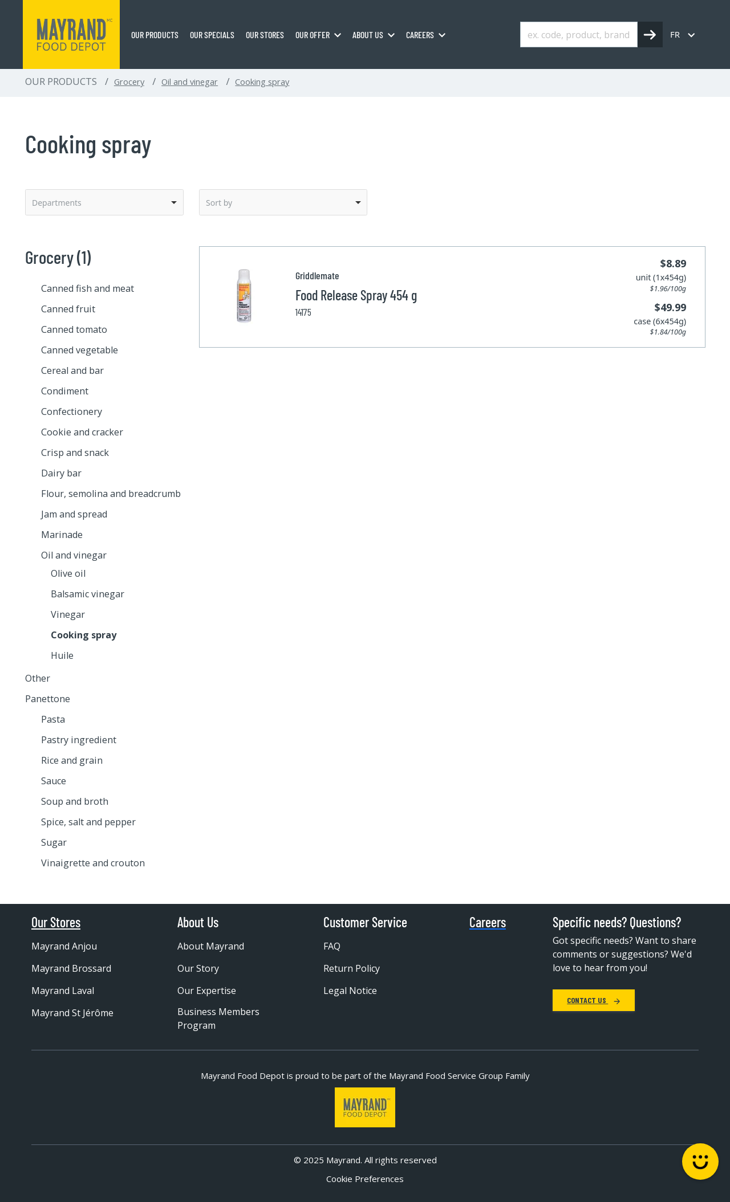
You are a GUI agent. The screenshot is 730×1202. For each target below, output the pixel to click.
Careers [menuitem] (420, 34)
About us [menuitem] (367, 34)
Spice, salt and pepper (88, 822)
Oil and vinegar (189, 81)
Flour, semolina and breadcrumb (111, 493)
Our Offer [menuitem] (312, 34)
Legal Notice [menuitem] (350, 990)
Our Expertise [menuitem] (206, 990)
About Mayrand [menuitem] (210, 946)
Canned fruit (68, 309)
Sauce (53, 781)
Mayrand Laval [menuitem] (62, 990)
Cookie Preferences (365, 1178)
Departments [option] (57, 202)
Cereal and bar (72, 370)
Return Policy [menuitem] (351, 968)
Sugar (54, 842)
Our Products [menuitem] (155, 34)
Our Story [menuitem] (198, 968)
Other (37, 678)
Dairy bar (61, 473)
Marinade (62, 534)
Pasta (53, 719)
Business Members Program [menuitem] (218, 1018)
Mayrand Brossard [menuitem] (71, 968)
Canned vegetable (79, 350)
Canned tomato (74, 329)
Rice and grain (72, 760)
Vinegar (68, 614)
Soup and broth (74, 801)
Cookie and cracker (82, 432)
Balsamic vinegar (87, 594)
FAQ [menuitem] (331, 946)
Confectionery (71, 411)
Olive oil (68, 573)
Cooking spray (262, 81)
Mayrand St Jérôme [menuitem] (72, 1013)
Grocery (129, 81)
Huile (62, 655)
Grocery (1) (58, 256)
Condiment (64, 391)
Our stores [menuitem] (265, 34)
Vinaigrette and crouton (93, 863)
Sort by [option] (219, 202)
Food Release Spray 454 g (356, 295)
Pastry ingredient (78, 740)
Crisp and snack (75, 452)
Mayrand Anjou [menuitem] (64, 946)
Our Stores (55, 922)
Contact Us (593, 1000)
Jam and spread (74, 514)
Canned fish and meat (87, 288)
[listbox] (104, 202)
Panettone (47, 698)
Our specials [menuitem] (212, 34)
